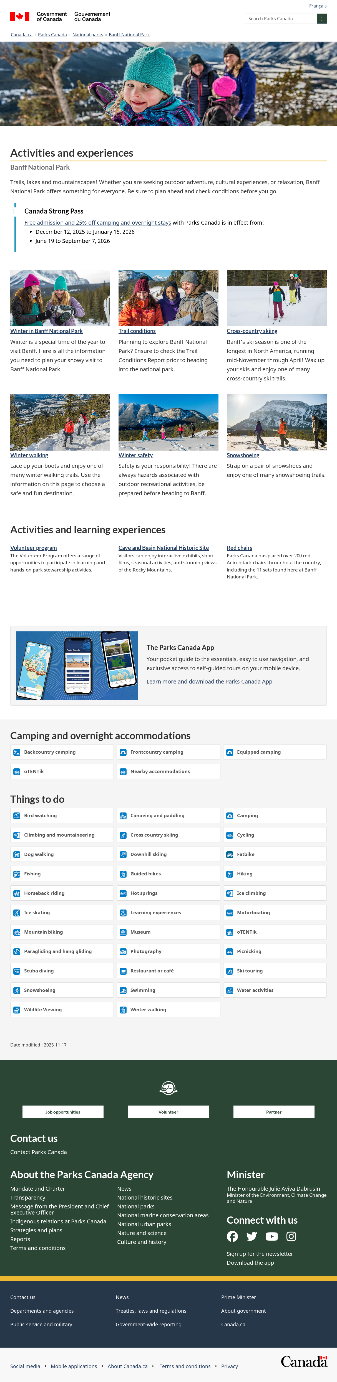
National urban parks (144, 1224)
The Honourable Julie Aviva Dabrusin (277, 1194)
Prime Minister (238, 1297)
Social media (25, 1366)
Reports (20, 1239)
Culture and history (141, 1242)
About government (243, 1310)
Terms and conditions (38, 1248)
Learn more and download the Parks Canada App (209, 681)
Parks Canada (52, 35)
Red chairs (239, 547)
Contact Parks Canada (38, 1152)
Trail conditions (137, 330)
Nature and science (142, 1233)
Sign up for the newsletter (260, 1253)
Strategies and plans (36, 1230)
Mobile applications (74, 1366)
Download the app (250, 1262)
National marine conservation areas (163, 1215)
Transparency (27, 1197)
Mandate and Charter (37, 1188)
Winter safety (136, 455)
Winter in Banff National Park (46, 330)
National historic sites (145, 1197)
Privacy (229, 1366)
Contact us (23, 1297)
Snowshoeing (243, 455)
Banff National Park (129, 35)
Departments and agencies (42, 1310)
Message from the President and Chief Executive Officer (59, 1209)
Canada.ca (21, 35)
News (124, 1188)
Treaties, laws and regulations (151, 1310)
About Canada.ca (128, 1366)
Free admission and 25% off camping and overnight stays (97, 222)
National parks (87, 35)
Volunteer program (33, 547)
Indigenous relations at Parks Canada (58, 1221)
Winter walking (29, 455)
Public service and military (41, 1324)
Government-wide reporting (149, 1324)
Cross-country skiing (252, 330)
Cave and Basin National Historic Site (164, 547)
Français (318, 6)
